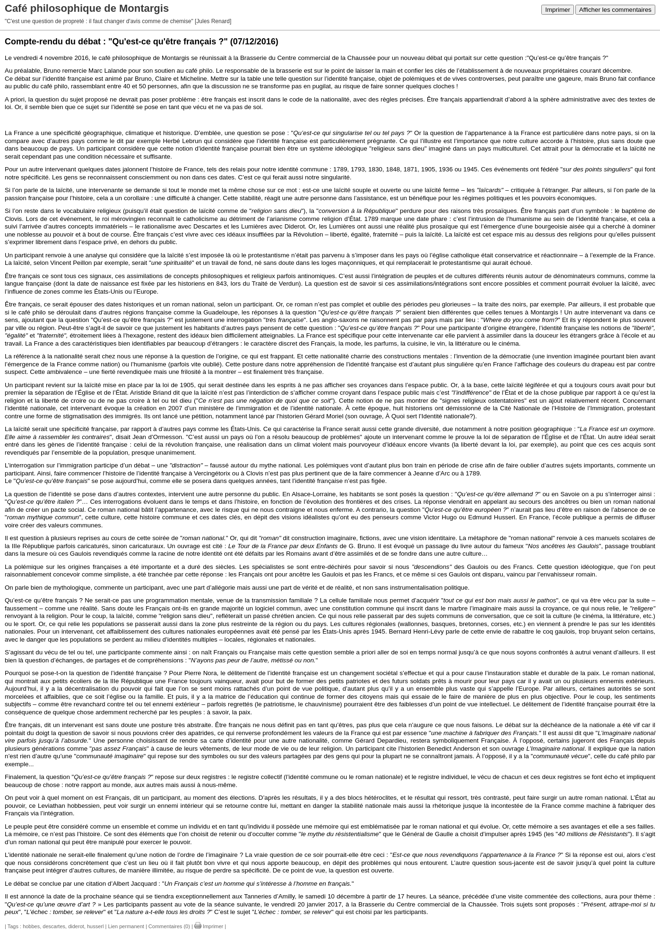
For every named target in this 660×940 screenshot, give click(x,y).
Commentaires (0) (169, 926)
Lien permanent (126, 926)
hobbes (31, 926)
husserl (95, 926)
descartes (54, 926)
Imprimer (557, 9)
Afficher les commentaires (615, 9)
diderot (76, 926)
